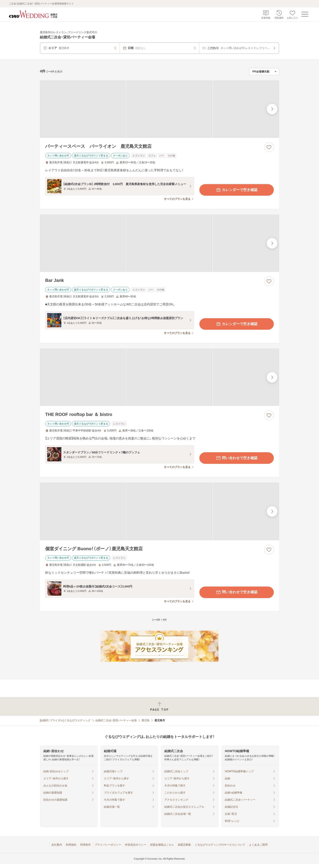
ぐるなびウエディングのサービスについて (220, 844)
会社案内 (56, 844)
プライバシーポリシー (108, 844)
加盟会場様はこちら (162, 844)
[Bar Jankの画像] (159, 243)
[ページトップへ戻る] (159, 706)
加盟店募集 (184, 844)
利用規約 (71, 844)
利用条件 (85, 844)
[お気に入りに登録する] (269, 147)
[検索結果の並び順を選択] (264, 71)
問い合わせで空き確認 (236, 458)
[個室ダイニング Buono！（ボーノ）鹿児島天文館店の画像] (159, 511)
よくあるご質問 (258, 844)
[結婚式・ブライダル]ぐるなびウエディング (65, 720)
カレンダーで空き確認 (236, 190)
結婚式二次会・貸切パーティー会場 (116, 720)
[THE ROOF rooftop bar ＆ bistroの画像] (159, 377)
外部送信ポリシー (135, 844)
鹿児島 (146, 720)
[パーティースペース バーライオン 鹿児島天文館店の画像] (159, 109)
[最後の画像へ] (272, 109)
